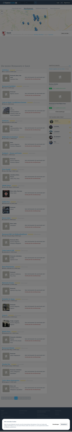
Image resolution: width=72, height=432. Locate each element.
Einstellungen (56, 424)
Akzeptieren (64, 424)
